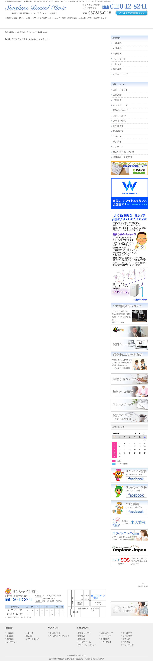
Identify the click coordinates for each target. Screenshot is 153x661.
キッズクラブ (55, 633)
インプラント (119, 59)
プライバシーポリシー (87, 645)
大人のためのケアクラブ (59, 636)
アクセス (117, 136)
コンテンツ (118, 146)
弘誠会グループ (120, 110)
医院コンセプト (120, 89)
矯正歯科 (117, 69)
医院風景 (117, 95)
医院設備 (117, 100)
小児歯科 (117, 48)
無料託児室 (118, 126)
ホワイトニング (120, 74)
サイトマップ (128, 645)
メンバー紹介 (106, 636)
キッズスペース (120, 105)
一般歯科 (117, 43)
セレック (117, 64)
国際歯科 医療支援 (122, 157)
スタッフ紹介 (119, 115)
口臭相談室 (118, 131)
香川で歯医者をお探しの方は (76, 655)
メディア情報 (119, 120)
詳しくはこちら (118, 322)
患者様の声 (105, 639)
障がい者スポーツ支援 (123, 152)
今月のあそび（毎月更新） (122, 368)
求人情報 (117, 141)
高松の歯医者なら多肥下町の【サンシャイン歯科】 (24, 32)
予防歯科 (117, 53)
